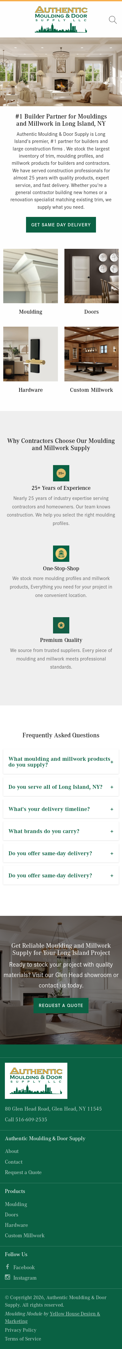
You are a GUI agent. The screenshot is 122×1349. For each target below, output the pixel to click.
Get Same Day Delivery (61, 224)
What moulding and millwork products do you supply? (59, 761)
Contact (13, 1161)
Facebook (24, 1267)
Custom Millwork (91, 389)
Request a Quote (61, 1005)
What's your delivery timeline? (49, 809)
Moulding (30, 311)
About (12, 1151)
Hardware (31, 389)
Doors (91, 311)
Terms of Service (23, 1338)
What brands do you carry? (43, 831)
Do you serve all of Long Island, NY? (55, 786)
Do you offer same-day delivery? (50, 853)
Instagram (25, 1277)
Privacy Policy (20, 1329)
